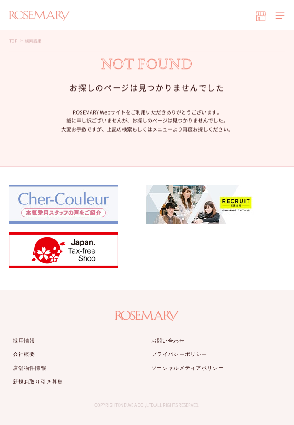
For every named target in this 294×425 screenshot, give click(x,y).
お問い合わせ (168, 341)
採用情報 (24, 341)
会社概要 (24, 354)
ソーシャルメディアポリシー (187, 368)
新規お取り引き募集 (38, 381)
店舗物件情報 (29, 368)
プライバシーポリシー (179, 354)
